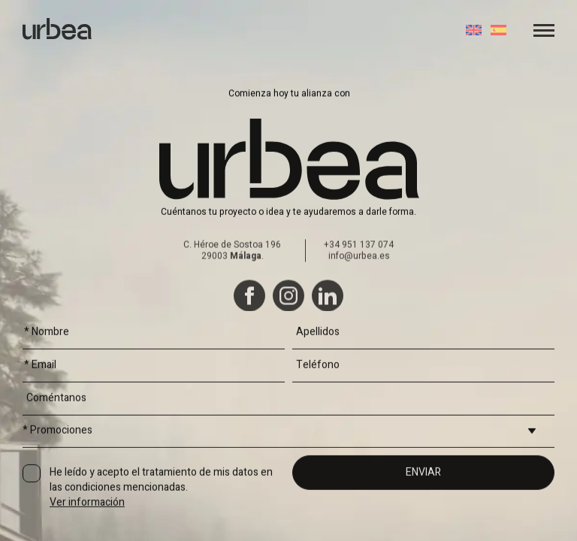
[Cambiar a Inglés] (474, 30)
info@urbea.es (359, 308)
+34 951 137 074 (359, 297)
